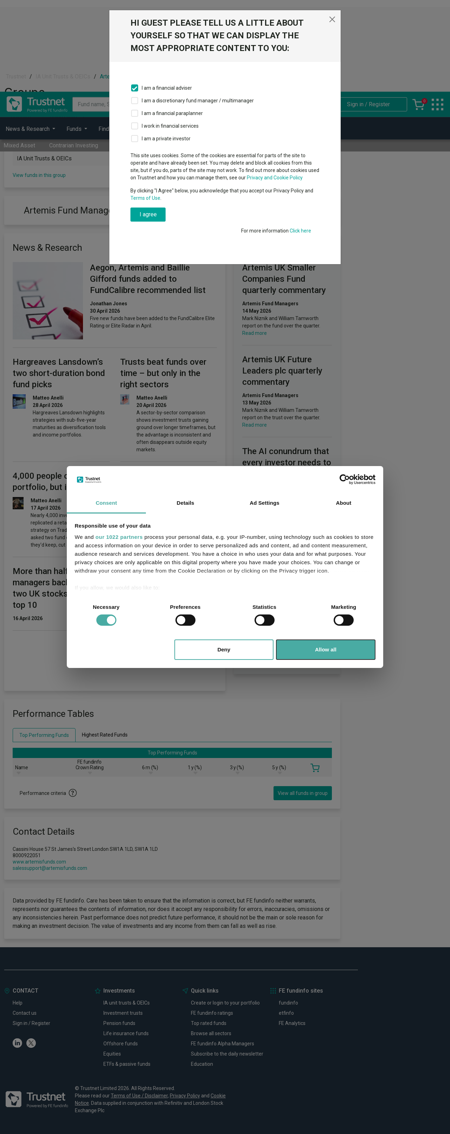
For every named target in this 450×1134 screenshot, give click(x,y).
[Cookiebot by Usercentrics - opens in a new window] (344, 479)
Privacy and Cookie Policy (275, 177)
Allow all (325, 649)
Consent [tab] (106, 503)
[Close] (332, 19)
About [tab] (344, 503)
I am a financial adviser (167, 87)
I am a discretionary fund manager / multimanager (198, 100)
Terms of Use (145, 198)
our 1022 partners (119, 537)
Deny (223, 649)
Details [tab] (185, 503)
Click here (300, 231)
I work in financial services (170, 125)
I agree (148, 214)
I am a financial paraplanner (172, 113)
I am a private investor (166, 138)
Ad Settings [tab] (264, 503)
